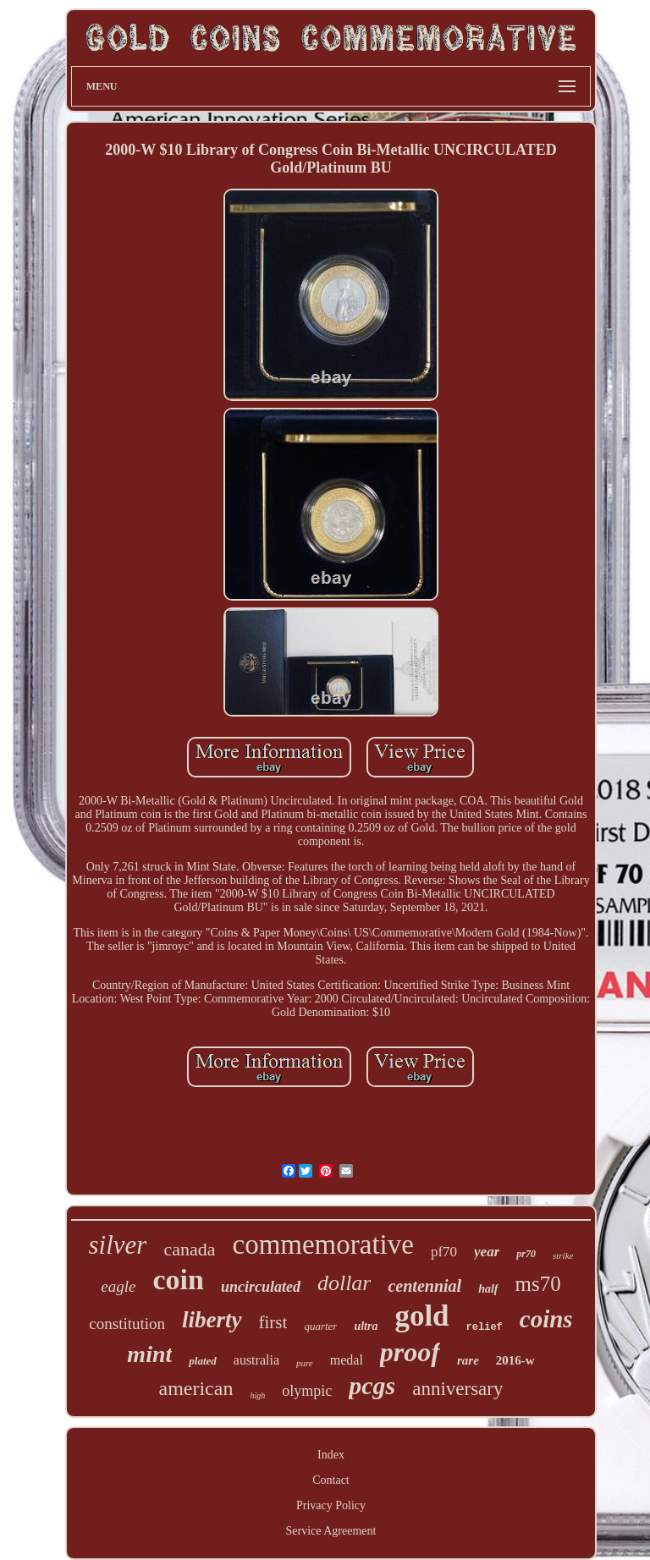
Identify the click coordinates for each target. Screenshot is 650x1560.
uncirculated (260, 1286)
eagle (118, 1286)
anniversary (457, 1388)
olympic (307, 1390)
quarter (320, 1326)
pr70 (526, 1254)
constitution (127, 1323)
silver (118, 1245)
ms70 (538, 1283)
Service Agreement (331, 1530)
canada (189, 1249)
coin (177, 1279)
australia (256, 1360)
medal (346, 1360)
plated (203, 1360)
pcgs (372, 1385)
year (486, 1252)
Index (330, 1454)
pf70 (444, 1252)
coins (546, 1318)
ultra (365, 1326)
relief (484, 1327)
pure (304, 1363)
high (257, 1395)
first (273, 1322)
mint (149, 1354)
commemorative (322, 1244)
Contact (331, 1480)
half (488, 1289)
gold (421, 1315)
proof (410, 1352)
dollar (344, 1283)
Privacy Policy (331, 1505)
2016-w (515, 1360)
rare (468, 1360)
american (195, 1388)
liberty (211, 1319)
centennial (424, 1286)
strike (563, 1255)
